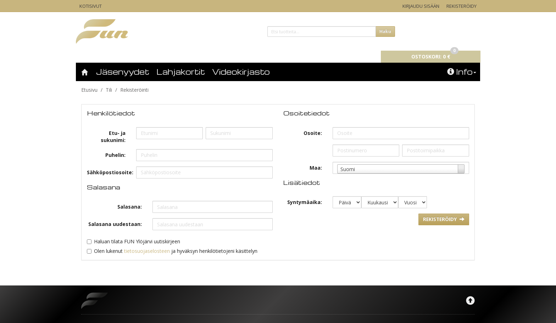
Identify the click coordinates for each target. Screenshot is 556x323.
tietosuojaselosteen (147, 241)
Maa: (316, 157)
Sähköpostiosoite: (109, 162)
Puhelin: (115, 145)
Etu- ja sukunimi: (113, 127)
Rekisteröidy (461, 6)
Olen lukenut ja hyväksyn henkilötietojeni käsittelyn (175, 241)
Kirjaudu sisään (420, 6)
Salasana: (129, 196)
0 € (438, 30)
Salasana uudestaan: (115, 214)
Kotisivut (90, 6)
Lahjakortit (180, 62)
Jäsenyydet (122, 62)
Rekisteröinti (134, 79)
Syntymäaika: (304, 192)
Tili (109, 79)
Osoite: (313, 123)
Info (461, 62)
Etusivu (89, 79)
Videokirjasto (241, 62)
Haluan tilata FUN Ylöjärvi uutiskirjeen (137, 231)
